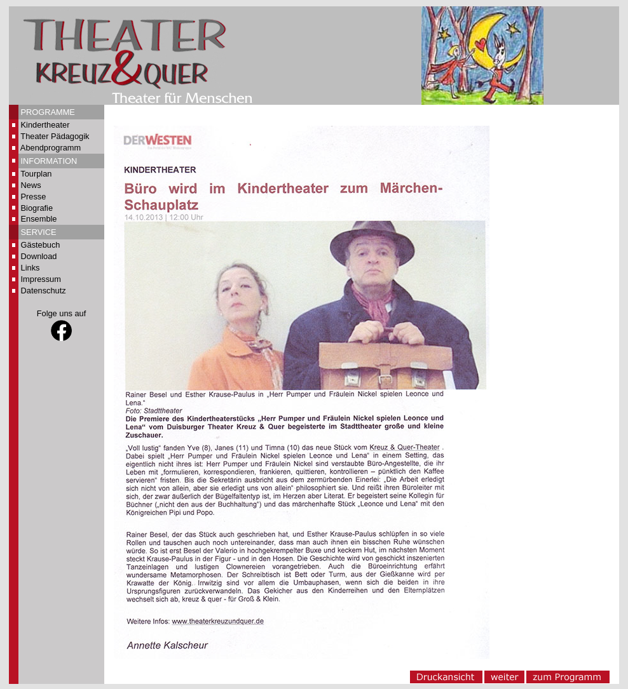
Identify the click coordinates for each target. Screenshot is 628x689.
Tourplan (35, 173)
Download (39, 256)
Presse (33, 196)
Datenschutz (43, 290)
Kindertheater (45, 125)
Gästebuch (40, 245)
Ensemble (39, 219)
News (31, 185)
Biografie (37, 208)
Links (30, 267)
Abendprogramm (50, 147)
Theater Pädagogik (54, 136)
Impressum (41, 279)
